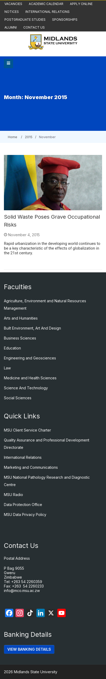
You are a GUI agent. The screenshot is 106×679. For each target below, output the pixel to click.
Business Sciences (20, 338)
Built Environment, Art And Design (32, 328)
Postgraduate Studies (25, 19)
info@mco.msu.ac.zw (22, 590)
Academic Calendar (46, 4)
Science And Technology (26, 388)
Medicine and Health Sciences (30, 378)
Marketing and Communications (31, 467)
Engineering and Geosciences (30, 358)
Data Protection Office (23, 504)
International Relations (47, 12)
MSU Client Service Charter (27, 430)
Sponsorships (64, 19)
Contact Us (34, 27)
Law (7, 368)
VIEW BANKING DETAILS (29, 649)
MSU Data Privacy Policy (25, 514)
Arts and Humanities (21, 318)
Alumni (10, 27)
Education (12, 348)
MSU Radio (13, 494)
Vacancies (13, 4)
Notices (11, 12)
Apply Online (81, 4)
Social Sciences (17, 398)
